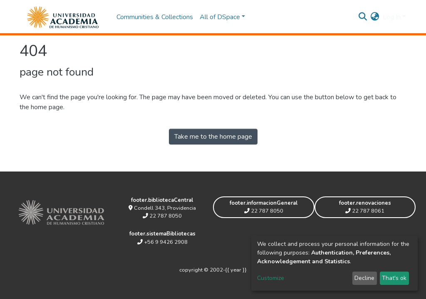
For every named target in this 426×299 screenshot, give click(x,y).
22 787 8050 (162, 216)
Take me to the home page (213, 136)
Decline (364, 278)
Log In (392, 17)
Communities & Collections (154, 17)
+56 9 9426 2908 (162, 242)
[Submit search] (363, 17)
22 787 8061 (364, 211)
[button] (375, 17)
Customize (270, 278)
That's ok (394, 278)
